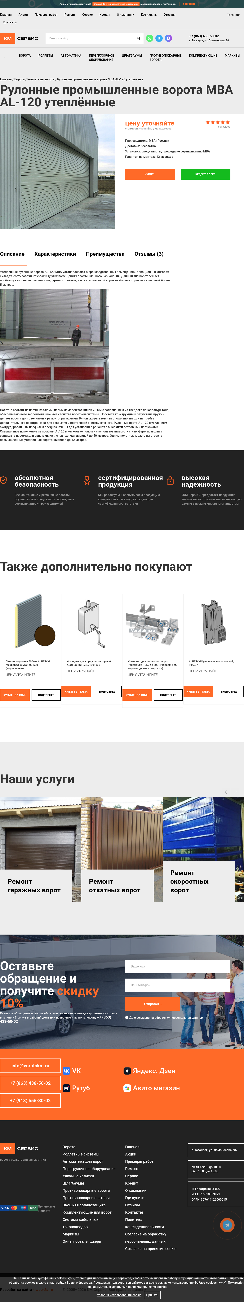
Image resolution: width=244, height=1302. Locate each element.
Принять (152, 1295)
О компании (125, 14)
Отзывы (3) (149, 254)
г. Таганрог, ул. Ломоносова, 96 (209, 40)
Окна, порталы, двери (82, 1241)
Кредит (105, 14)
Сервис (87, 14)
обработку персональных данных (179, 1017)
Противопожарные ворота (165, 58)
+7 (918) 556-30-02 (30, 1100)
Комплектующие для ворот (87, 1212)
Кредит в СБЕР (205, 174)
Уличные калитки (78, 1176)
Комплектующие (203, 55)
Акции (23, 14)
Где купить (149, 14)
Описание (12, 254)
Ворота (25, 55)
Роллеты (45, 55)
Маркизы (232, 55)
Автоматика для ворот (83, 1161)
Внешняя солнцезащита (84, 1205)
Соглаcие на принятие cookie (150, 1248)
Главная (6, 14)
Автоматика (71, 55)
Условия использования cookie (119, 1295)
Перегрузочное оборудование (101, 58)
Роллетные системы (81, 1154)
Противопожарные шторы (86, 1197)
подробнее (46, 695)
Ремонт (69, 14)
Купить (150, 174)
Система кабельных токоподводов (81, 1223)
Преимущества (105, 254)
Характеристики (55, 254)
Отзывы (169, 14)
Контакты (10, 22)
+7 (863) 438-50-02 (204, 36)
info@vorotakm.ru (30, 1065)
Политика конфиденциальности (144, 1223)
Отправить (152, 1004)
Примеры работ (46, 14)
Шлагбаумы (132, 55)
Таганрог (233, 15)
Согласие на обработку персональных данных (145, 1238)
